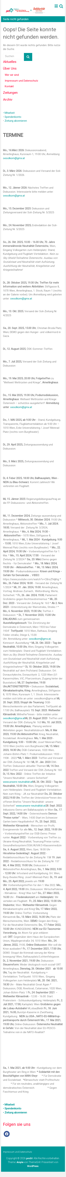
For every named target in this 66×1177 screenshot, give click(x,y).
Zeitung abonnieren (16, 120)
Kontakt (9, 86)
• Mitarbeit (9, 112)
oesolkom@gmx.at (14, 158)
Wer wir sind (12, 74)
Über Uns (10, 68)
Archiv (7, 99)
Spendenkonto (13, 116)
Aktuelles (9, 62)
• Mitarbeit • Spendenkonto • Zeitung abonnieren (15, 1108)
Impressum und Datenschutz (21, 80)
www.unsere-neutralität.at (18, 781)
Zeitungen (10, 93)
